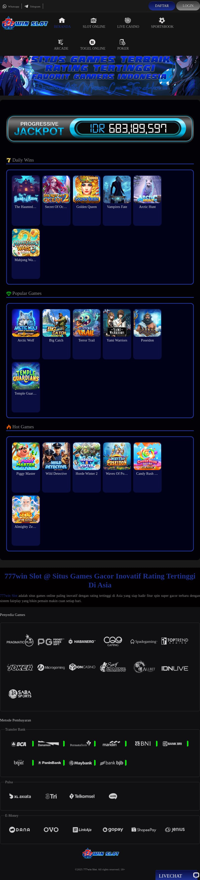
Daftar (162, 6)
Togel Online (92, 44)
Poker (123, 44)
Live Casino (128, 23)
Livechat (176, 875)
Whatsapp (10, 6)
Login (188, 6)
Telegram (32, 6)
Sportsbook (162, 23)
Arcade (61, 44)
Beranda (62, 23)
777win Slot (8, 596)
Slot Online (94, 23)
